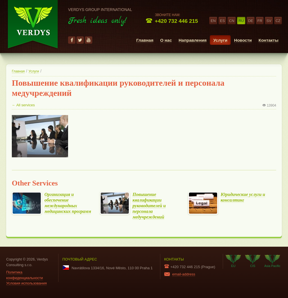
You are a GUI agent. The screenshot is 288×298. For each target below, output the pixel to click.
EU (233, 261)
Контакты (268, 40)
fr (259, 21)
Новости (243, 40)
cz (278, 21)
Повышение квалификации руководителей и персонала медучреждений (149, 205)
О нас (166, 40)
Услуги (220, 40)
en (213, 21)
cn (231, 21)
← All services (23, 105)
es (222, 21)
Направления (192, 40)
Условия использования (26, 283)
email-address (183, 274)
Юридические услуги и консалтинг (243, 197)
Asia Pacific (272, 261)
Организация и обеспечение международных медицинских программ (67, 203)
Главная (144, 40)
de (250, 21)
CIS (252, 261)
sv (268, 21)
